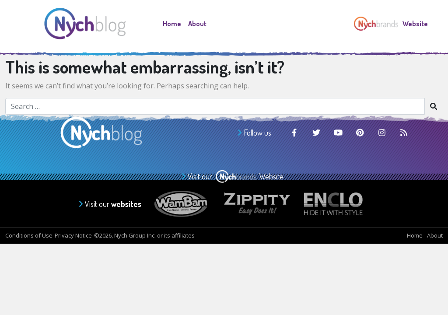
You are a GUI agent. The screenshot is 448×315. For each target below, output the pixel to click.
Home (172, 23)
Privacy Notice (73, 235)
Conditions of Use (28, 235)
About (197, 23)
